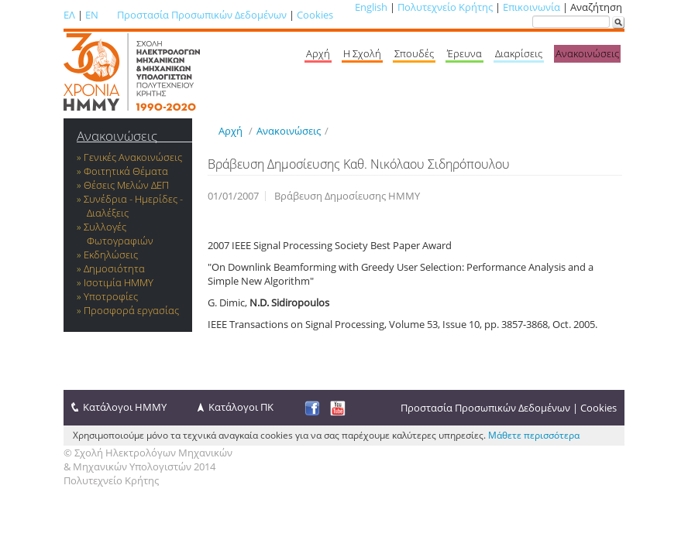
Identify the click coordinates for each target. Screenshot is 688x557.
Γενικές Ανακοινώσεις (133, 157)
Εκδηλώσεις (111, 254)
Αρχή (318, 53)
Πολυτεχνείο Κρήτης (445, 7)
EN (91, 15)
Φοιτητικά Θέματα (126, 171)
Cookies (315, 15)
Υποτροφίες (111, 296)
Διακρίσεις (518, 53)
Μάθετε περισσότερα (534, 435)
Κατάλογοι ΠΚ (240, 407)
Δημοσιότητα (114, 268)
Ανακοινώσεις (587, 53)
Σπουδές (414, 53)
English (371, 7)
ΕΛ (69, 15)
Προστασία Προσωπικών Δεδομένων (202, 15)
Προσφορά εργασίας (131, 310)
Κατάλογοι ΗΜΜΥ (125, 407)
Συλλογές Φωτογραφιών (118, 234)
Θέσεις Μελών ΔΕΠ (126, 185)
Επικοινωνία (531, 7)
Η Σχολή (362, 53)
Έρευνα (464, 53)
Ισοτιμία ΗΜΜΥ (118, 282)
